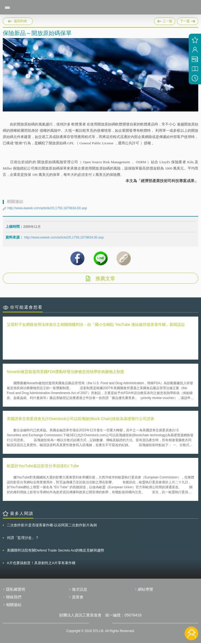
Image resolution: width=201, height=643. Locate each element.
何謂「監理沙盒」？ (23, 538)
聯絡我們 (13, 597)
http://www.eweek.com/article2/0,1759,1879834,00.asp (47, 208)
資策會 (77, 597)
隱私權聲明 (15, 589)
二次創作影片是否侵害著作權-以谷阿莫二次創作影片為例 (52, 525)
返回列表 (20, 21)
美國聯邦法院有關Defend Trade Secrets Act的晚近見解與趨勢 (55, 550)
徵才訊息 (79, 589)
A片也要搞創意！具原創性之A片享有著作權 (41, 563)
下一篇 (187, 20)
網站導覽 (145, 589)
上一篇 (164, 20)
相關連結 (13, 604)
